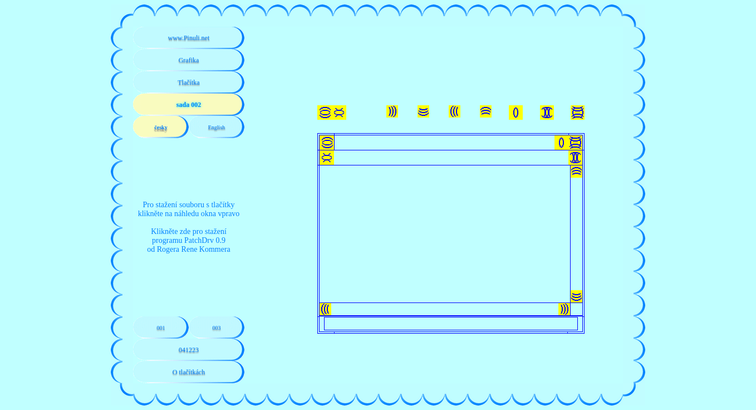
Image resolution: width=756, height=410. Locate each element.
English (217, 127)
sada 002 (189, 105)
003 (216, 328)
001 (160, 328)
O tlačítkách (189, 372)
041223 (188, 350)
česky (160, 127)
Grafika (189, 60)
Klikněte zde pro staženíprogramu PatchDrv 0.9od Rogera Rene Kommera (188, 240)
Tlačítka (188, 82)
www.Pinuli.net (189, 38)
